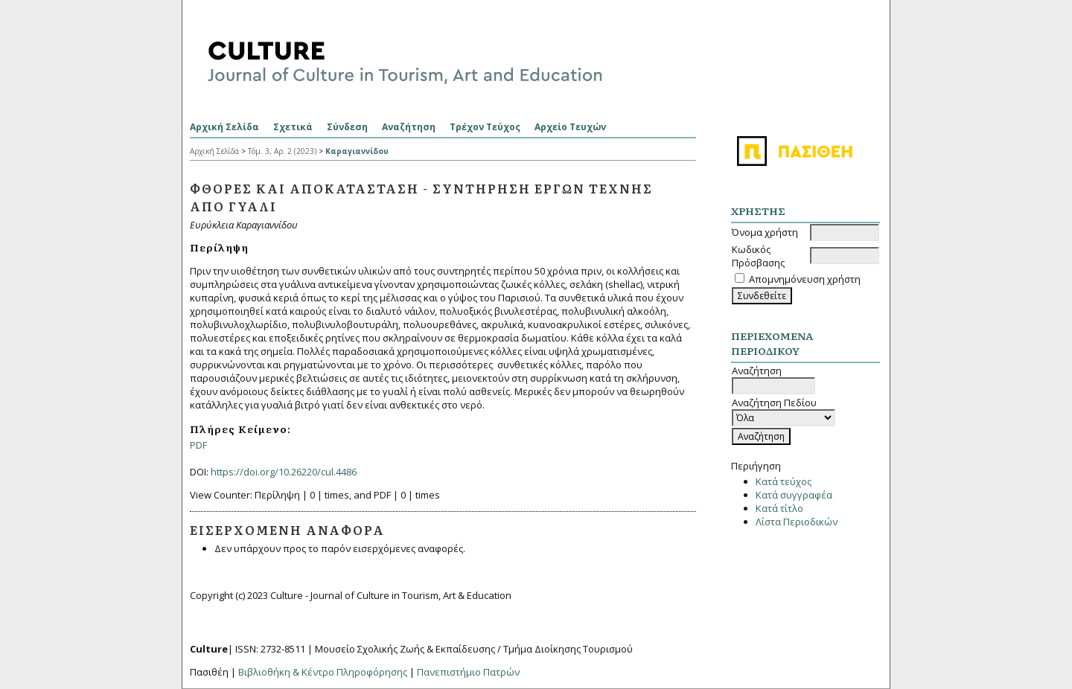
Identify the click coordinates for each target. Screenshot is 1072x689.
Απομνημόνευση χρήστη (805, 279)
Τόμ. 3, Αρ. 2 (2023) (282, 151)
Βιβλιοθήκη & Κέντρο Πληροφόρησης (322, 672)
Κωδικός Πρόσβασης (758, 256)
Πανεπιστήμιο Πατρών (468, 672)
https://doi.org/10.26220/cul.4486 (284, 471)
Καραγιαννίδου (357, 151)
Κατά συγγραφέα (794, 494)
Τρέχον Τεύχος (485, 127)
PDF (198, 445)
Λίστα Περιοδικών (797, 521)
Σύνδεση (347, 127)
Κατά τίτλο (779, 508)
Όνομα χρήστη (765, 232)
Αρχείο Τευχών (570, 127)
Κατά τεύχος (783, 481)
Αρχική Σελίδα (224, 127)
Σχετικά (293, 127)
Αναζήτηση (409, 127)
